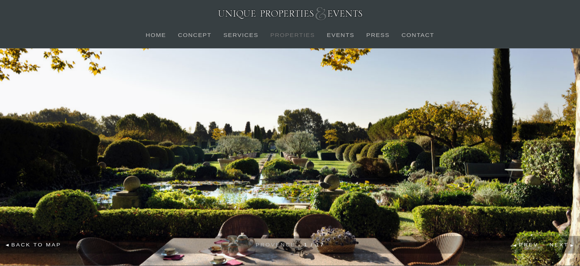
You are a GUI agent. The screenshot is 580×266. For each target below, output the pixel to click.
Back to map (36, 244)
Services (241, 35)
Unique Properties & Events (290, 13)
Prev (529, 245)
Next (559, 245)
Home (156, 35)
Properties (292, 35)
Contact (417, 35)
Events (340, 35)
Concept (195, 35)
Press (378, 35)
